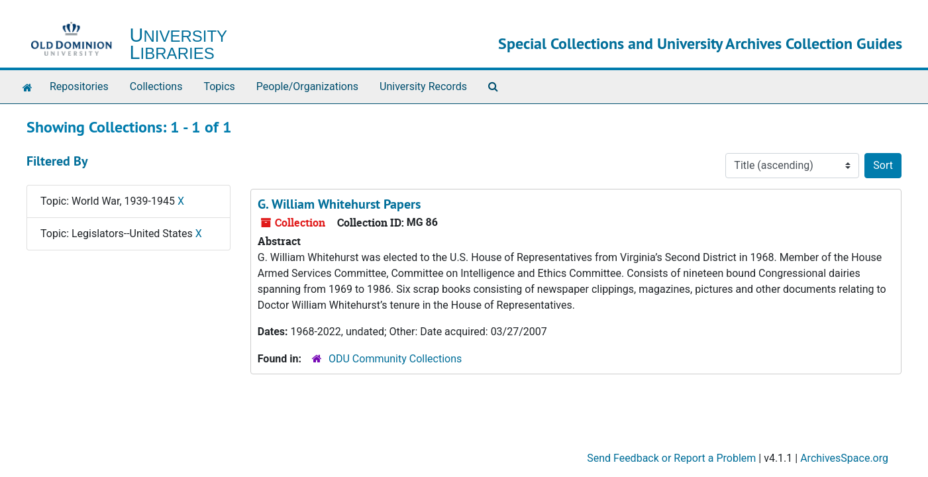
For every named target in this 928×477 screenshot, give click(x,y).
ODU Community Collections (395, 358)
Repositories (79, 86)
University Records (423, 86)
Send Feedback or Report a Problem (671, 458)
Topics (218, 86)
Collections (156, 86)
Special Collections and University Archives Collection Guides (700, 43)
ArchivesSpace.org (844, 458)
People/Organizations (307, 86)
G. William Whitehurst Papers (339, 204)
